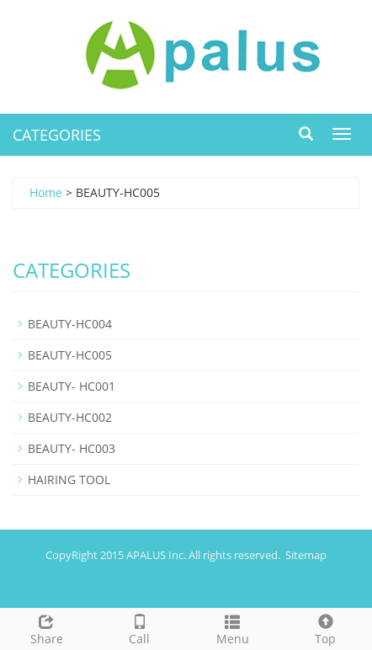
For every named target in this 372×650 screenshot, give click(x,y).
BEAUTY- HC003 (71, 448)
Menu (232, 628)
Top (326, 628)
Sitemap (306, 554)
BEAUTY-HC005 (70, 355)
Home (45, 192)
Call (140, 628)
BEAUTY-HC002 (70, 417)
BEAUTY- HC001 (71, 386)
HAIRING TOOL (69, 480)
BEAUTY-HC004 (70, 324)
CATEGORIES (57, 135)
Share (46, 628)
